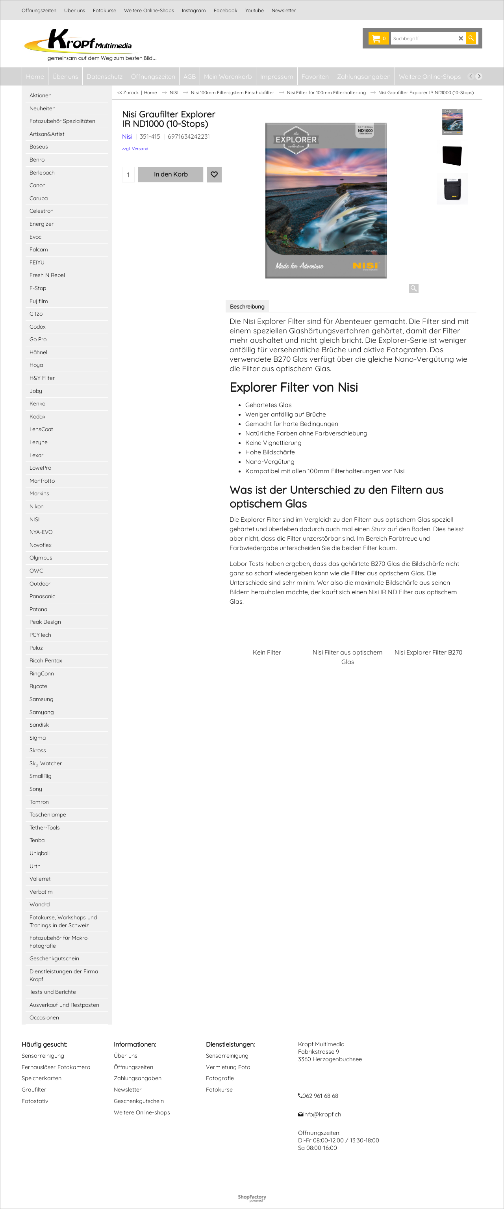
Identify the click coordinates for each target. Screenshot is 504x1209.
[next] (478, 76)
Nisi (127, 136)
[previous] (470, 76)
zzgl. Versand (135, 148)
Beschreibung (247, 306)
